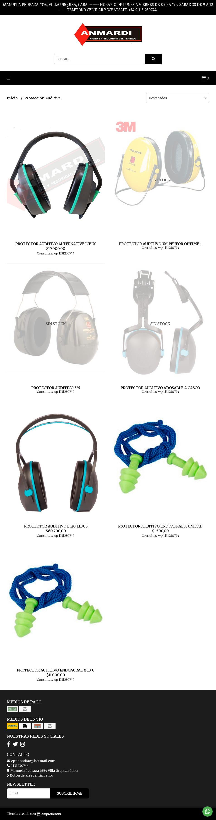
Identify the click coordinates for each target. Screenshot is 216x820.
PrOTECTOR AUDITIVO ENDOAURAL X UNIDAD (160, 526)
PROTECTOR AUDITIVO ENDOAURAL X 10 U (56, 670)
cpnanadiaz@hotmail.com (31, 761)
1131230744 (18, 766)
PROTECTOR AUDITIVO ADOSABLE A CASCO (160, 388)
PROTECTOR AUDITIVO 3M (55, 388)
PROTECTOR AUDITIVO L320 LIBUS (55, 526)
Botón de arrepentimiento (30, 775)
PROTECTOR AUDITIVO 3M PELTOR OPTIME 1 (160, 244)
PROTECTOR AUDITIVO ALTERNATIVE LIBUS (55, 244)
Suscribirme (69, 793)
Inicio (13, 98)
